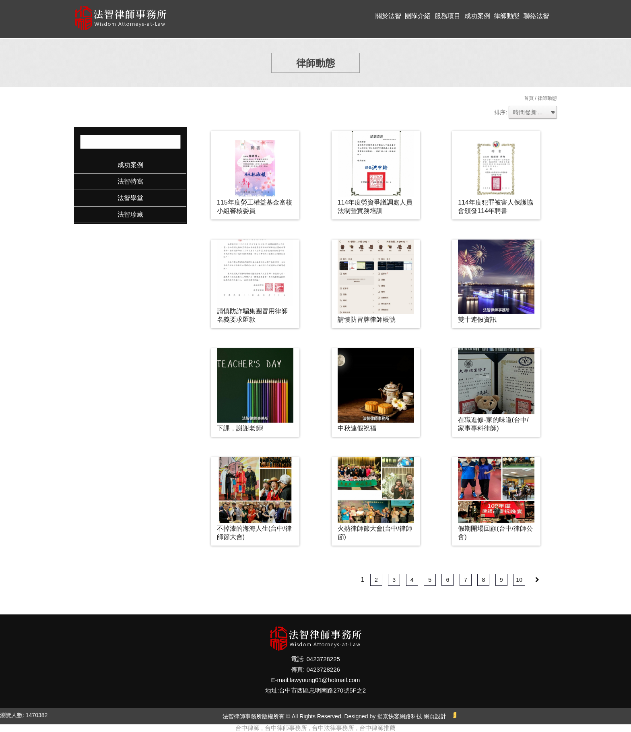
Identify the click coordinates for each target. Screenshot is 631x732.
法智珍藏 (130, 214)
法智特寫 (130, 181)
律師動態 (507, 15)
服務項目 (447, 15)
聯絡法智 (536, 15)
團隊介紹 (418, 15)
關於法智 (388, 15)
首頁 (529, 98)
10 (519, 580)
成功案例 (477, 15)
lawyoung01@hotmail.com (324, 679)
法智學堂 (130, 197)
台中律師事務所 (286, 727)
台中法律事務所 (333, 727)
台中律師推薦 (377, 727)
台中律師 (247, 727)
